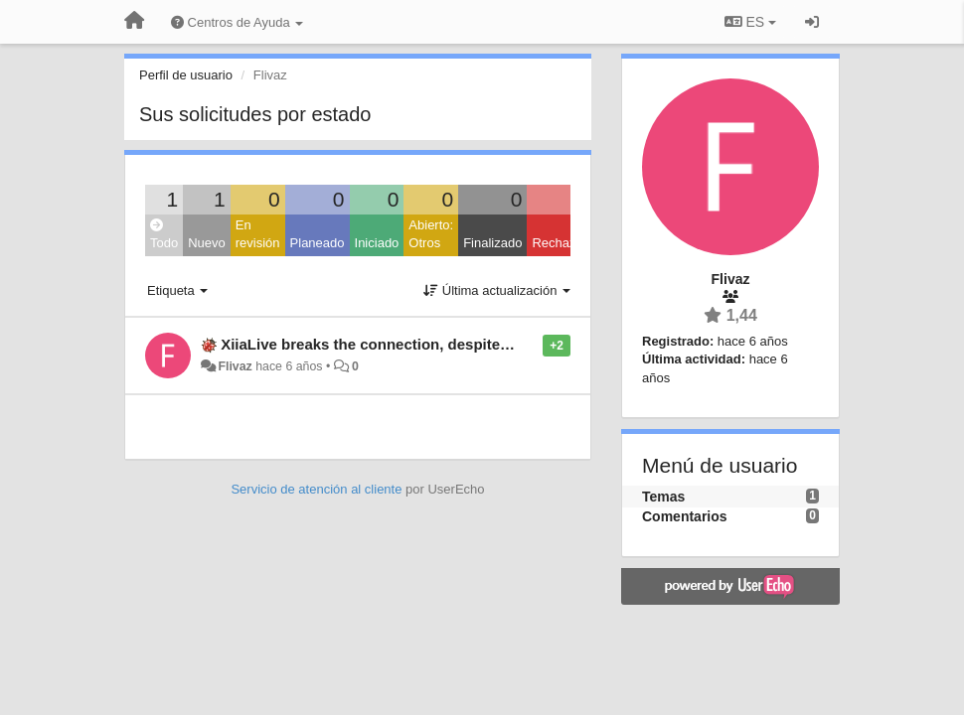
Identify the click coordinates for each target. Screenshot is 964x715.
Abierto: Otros (430, 234)
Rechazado (564, 242)
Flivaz (234, 366)
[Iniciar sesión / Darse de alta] (812, 22)
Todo (164, 234)
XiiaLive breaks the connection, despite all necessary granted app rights (476, 344)
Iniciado (377, 242)
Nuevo (207, 242)
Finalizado (492, 242)
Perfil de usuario (186, 75)
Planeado (317, 242)
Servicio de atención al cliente (318, 489)
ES (750, 22)
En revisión (258, 234)
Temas (663, 496)
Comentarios (684, 516)
